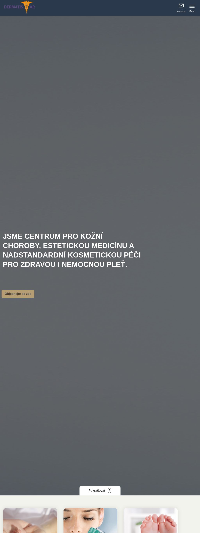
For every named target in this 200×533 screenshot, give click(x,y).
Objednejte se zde (18, 293)
